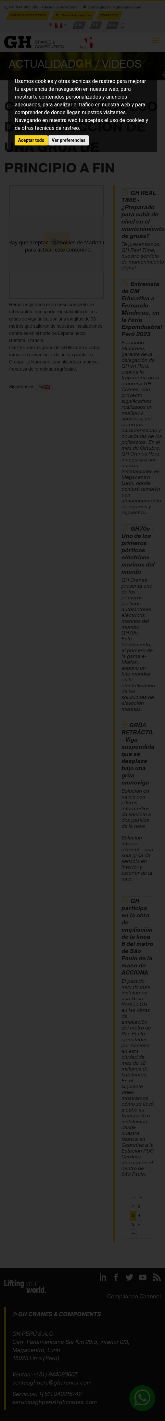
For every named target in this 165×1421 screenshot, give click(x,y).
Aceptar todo (31, 140)
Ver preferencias (68, 140)
